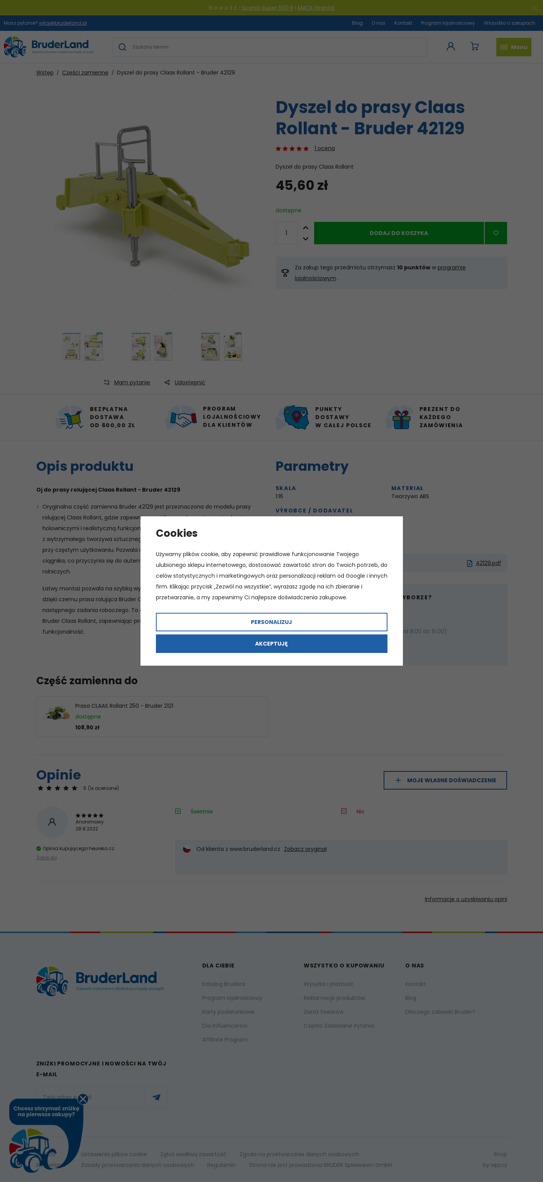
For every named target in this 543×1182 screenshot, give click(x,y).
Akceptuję (271, 644)
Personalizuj (271, 622)
